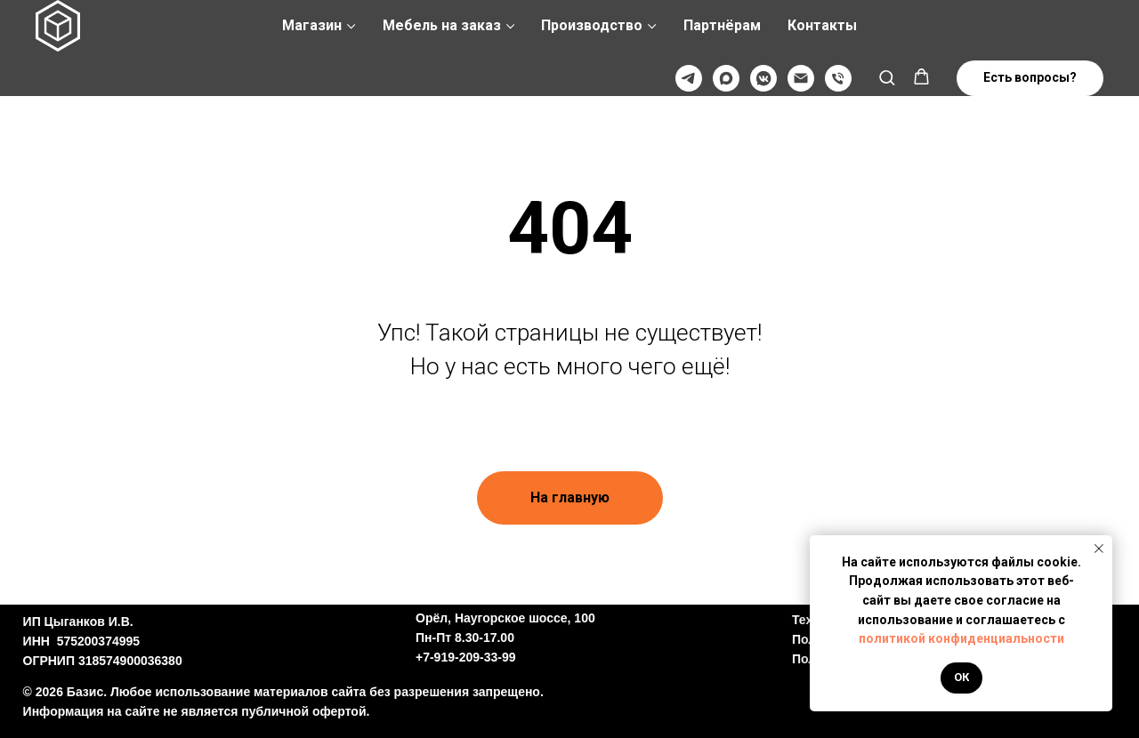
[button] (886, 76)
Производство (591, 25)
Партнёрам (722, 25)
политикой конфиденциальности (961, 638)
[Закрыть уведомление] (1099, 549)
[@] (801, 78)
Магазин (312, 25)
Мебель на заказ (442, 25)
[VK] (763, 78)
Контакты (822, 25)
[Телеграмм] (688, 78)
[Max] (726, 78)
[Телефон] (838, 78)
